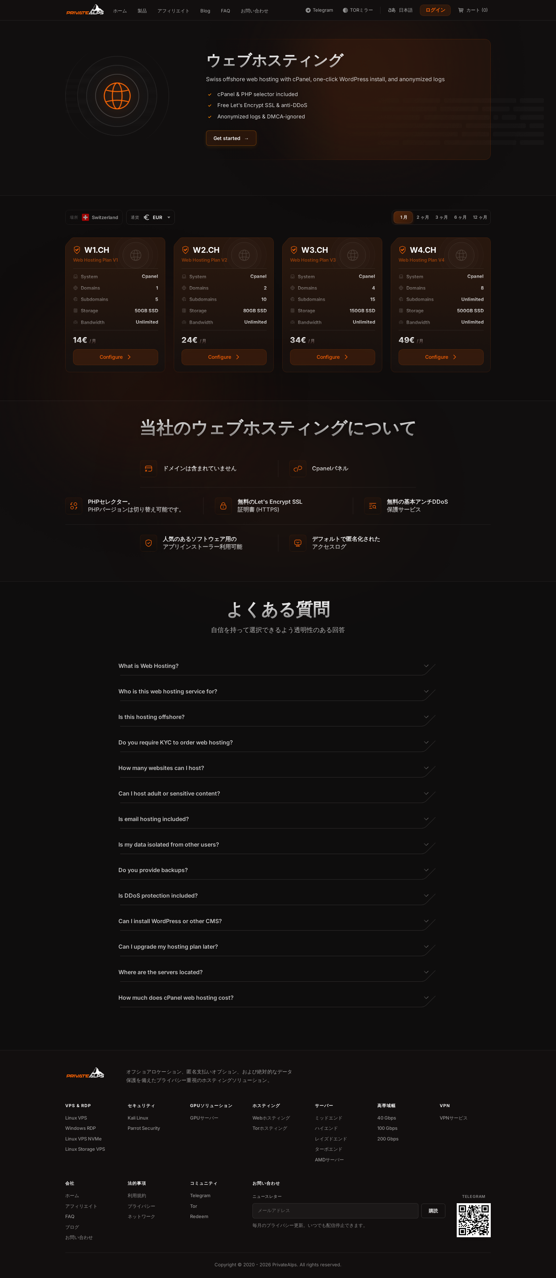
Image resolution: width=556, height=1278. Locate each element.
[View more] (115, 359)
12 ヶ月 (480, 217)
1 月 (403, 217)
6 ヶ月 (460, 217)
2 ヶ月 (423, 217)
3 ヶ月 (441, 217)
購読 (433, 1210)
